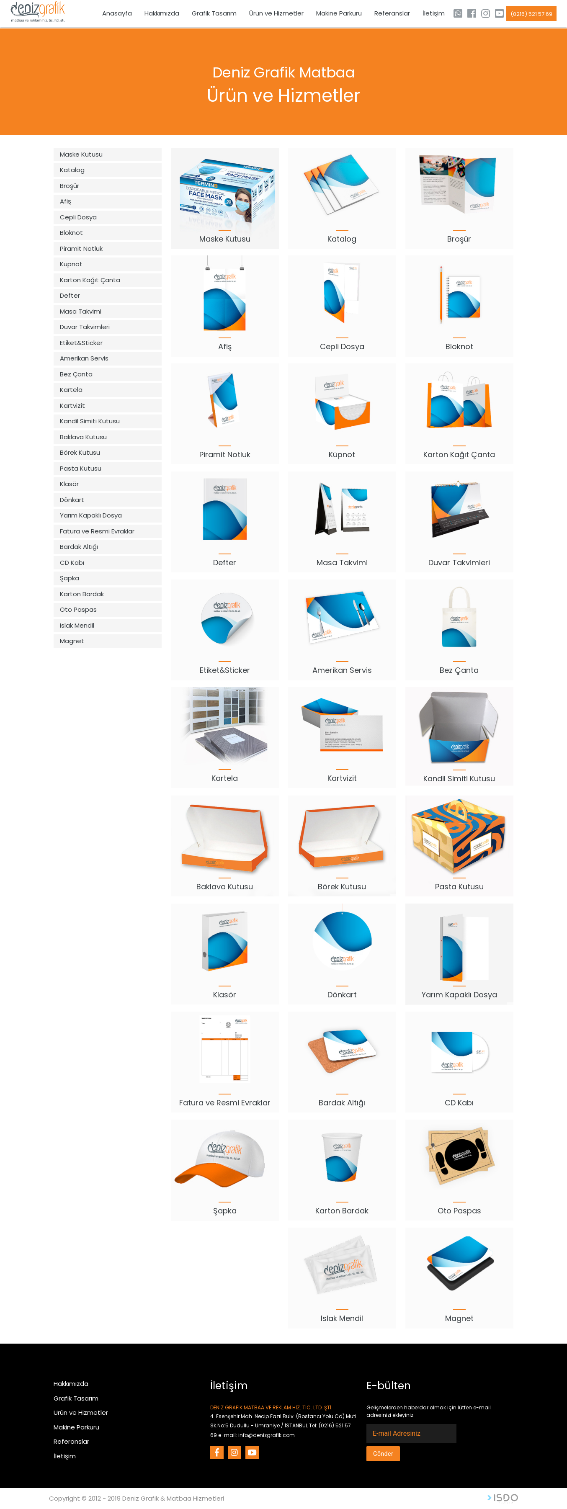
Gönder (383, 1453)
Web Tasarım (502, 1499)
